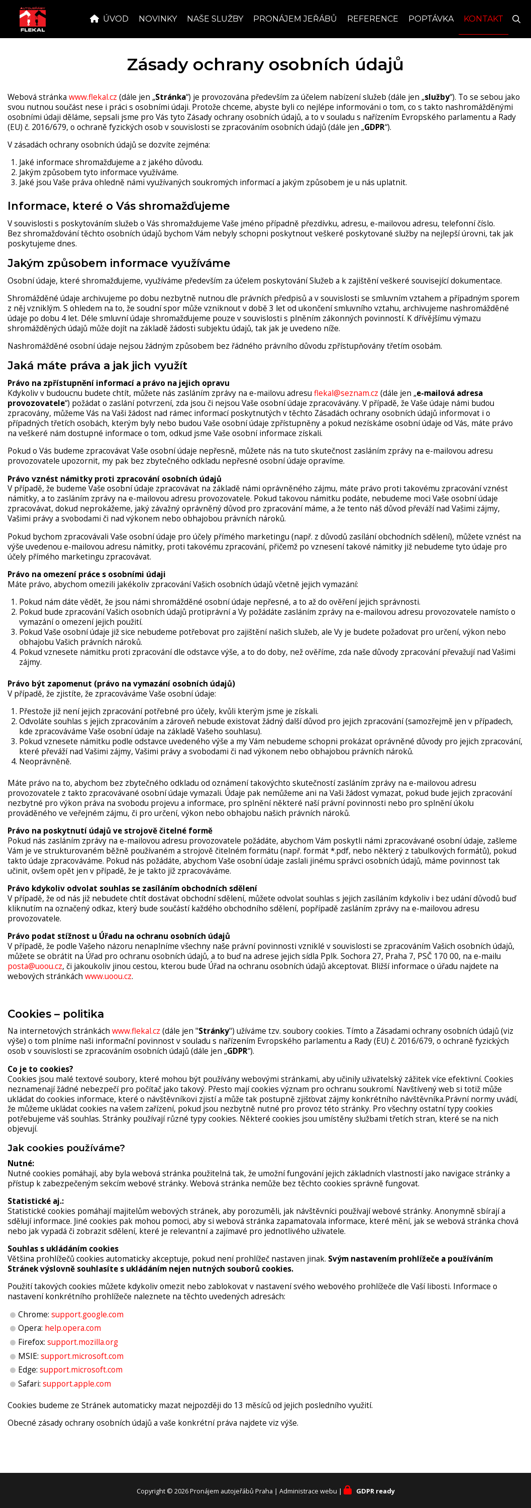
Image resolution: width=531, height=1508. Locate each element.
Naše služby (215, 41)
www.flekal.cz (93, 119)
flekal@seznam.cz (346, 415)
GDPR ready (375, 1490)
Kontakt (483, 41)
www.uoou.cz (108, 998)
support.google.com (87, 1336)
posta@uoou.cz (35, 988)
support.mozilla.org (82, 1364)
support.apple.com (77, 1406)
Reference (372, 41)
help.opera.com (73, 1350)
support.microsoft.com (82, 1378)
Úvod (116, 41)
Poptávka (431, 41)
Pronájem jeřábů (295, 41)
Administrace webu (308, 1490)
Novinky (158, 41)
